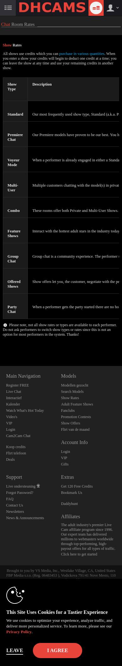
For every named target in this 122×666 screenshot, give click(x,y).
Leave (14, 650)
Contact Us (14, 505)
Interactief (13, 398)
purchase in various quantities (81, 53)
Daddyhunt (69, 503)
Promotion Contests (76, 417)
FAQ (9, 499)
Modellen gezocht (74, 385)
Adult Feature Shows (77, 404)
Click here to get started (79, 554)
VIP (9, 423)
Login (10, 429)
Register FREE (17, 385)
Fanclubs (68, 410)
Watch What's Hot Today (25, 410)
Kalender (13, 404)
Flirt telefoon (16, 453)
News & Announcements (25, 518)
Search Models (72, 391)
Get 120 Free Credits (77, 486)
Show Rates (70, 398)
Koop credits (16, 447)
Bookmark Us (71, 492)
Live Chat (13, 391)
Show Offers (70, 423)
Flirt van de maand (75, 429)
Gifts (65, 464)
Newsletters (15, 511)
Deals (10, 459)
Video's (11, 417)
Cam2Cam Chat (18, 436)
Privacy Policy (19, 631)
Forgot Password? (19, 492)
